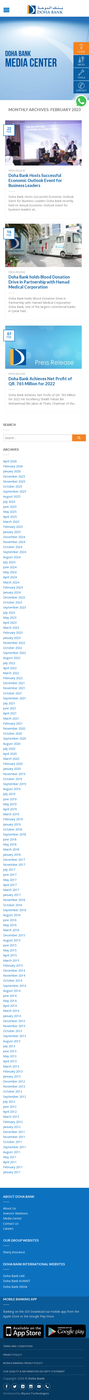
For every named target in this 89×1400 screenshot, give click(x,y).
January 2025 (12, 532)
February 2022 (13, 678)
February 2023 (13, 633)
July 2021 (9, 703)
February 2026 (13, 466)
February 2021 (13, 723)
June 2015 (9, 945)
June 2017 (9, 875)
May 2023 (9, 618)
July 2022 (9, 663)
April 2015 (10, 955)
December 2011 (14, 1132)
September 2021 (14, 698)
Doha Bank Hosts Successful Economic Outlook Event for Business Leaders (35, 180)
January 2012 (12, 1127)
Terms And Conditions (18, 1346)
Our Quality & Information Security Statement (34, 1371)
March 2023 (11, 628)
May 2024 (9, 572)
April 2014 (10, 1006)
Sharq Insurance (14, 1252)
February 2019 (13, 819)
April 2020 (10, 754)
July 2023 (9, 613)
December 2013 (14, 1021)
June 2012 (9, 1107)
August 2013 (11, 1041)
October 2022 (12, 648)
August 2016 (11, 915)
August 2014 (11, 991)
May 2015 (9, 950)
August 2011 (11, 1152)
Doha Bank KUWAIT (16, 1281)
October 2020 (12, 733)
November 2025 (14, 481)
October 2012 (12, 1091)
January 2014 (12, 1016)
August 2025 (11, 496)
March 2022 (11, 673)
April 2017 (10, 885)
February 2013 (13, 1071)
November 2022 (14, 643)
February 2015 (13, 965)
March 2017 (11, 890)
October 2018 (12, 829)
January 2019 (12, 824)
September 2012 (14, 1097)
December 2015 (14, 935)
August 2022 (11, 658)
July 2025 (9, 502)
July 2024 (9, 562)
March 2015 (11, 960)
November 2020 (14, 728)
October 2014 (12, 980)
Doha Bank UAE (14, 1276)
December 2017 (14, 860)
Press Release (17, 170)
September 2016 (14, 910)
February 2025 (13, 527)
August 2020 (11, 744)
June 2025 (9, 507)
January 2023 (12, 638)
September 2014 (14, 986)
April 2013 (10, 1061)
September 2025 (14, 491)
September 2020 (14, 738)
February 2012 (13, 1122)
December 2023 (14, 597)
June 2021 (9, 708)
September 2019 (14, 784)
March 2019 (11, 814)
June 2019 (9, 799)
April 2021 (10, 713)
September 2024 (14, 552)
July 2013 (9, 1046)
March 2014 (11, 1011)
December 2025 (14, 476)
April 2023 (10, 623)
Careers (8, 1229)
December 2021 (14, 683)
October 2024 (12, 547)
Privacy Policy (12, 1354)
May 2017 (9, 880)
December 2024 (14, 537)
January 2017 (12, 895)
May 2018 (9, 844)
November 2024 (14, 542)
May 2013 (9, 1056)
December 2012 (14, 1081)
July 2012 (9, 1102)
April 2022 (10, 668)
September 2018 (14, 834)
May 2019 (9, 804)
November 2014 (14, 975)
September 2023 (14, 607)
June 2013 (9, 1051)
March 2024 (11, 582)
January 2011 (12, 1172)
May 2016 (9, 925)
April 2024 (10, 577)
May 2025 (9, 512)
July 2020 (9, 749)
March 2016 (11, 930)
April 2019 (10, 809)
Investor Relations (15, 1213)
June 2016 (9, 920)
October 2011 (12, 1142)
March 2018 (11, 849)
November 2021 (14, 688)
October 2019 (12, 779)
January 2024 (12, 592)
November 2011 (14, 1137)
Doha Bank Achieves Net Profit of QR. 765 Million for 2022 (40, 381)
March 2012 (11, 1117)
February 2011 (13, 1167)
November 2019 (14, 774)
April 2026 (10, 461)
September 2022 (14, 653)
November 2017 (14, 865)
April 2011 (10, 1162)
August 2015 (11, 940)
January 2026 (12, 471)
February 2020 (13, 764)
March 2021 (11, 718)
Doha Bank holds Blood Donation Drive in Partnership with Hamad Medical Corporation (39, 282)
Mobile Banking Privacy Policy (23, 1363)
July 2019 (9, 794)
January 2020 (12, 769)
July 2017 (9, 870)
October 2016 (12, 905)
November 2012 (14, 1086)
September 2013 (14, 1036)
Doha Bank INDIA (15, 1287)
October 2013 (12, 1031)
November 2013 (14, 1026)
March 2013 (11, 1066)
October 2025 (12, 486)
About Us (9, 1208)
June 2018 (9, 839)
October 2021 (12, 693)
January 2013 (12, 1076)
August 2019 (11, 789)
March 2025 (11, 522)
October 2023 (12, 602)
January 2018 (12, 855)
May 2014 (9, 1001)
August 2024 (11, 557)
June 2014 (9, 996)
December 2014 (14, 970)
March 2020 (11, 759)
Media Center (12, 1218)
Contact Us (10, 1224)
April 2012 (10, 1112)
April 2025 (10, 517)
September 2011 (14, 1147)
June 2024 (9, 567)
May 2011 (9, 1157)
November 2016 (14, 900)
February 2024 (13, 587)
